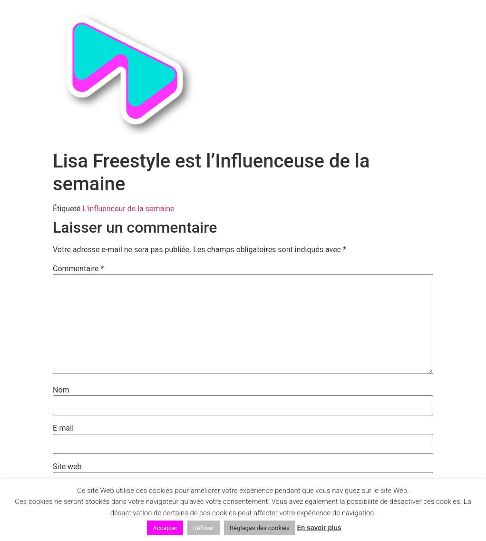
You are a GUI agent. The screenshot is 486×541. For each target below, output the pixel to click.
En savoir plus (319, 527)
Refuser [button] (203, 527)
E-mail (63, 428)
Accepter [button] (165, 527)
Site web (67, 467)
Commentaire (78, 269)
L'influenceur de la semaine (128, 208)
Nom (61, 390)
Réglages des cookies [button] (260, 527)
